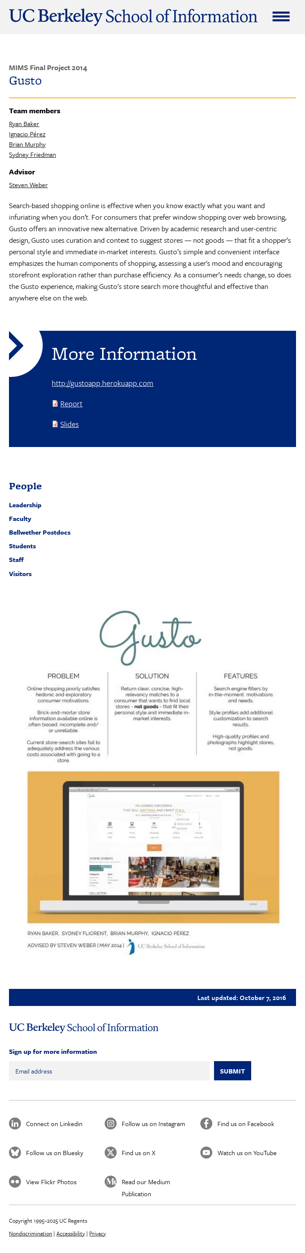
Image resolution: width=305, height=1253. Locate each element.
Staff (16, 559)
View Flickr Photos (51, 1181)
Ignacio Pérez (27, 133)
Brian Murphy (27, 144)
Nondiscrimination (30, 1233)
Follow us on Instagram (153, 1123)
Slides (69, 423)
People (25, 486)
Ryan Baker (24, 123)
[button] (152, 783)
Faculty (20, 518)
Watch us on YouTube (247, 1152)
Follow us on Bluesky (54, 1152)
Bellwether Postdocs (39, 532)
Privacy (97, 1233)
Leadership (25, 504)
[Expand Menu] (281, 16)
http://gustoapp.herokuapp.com (102, 382)
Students (22, 545)
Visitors (20, 573)
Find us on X (138, 1152)
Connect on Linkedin (54, 1123)
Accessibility (70, 1233)
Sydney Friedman (32, 154)
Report (71, 403)
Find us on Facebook (245, 1123)
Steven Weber (28, 184)
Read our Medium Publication (146, 1182)
